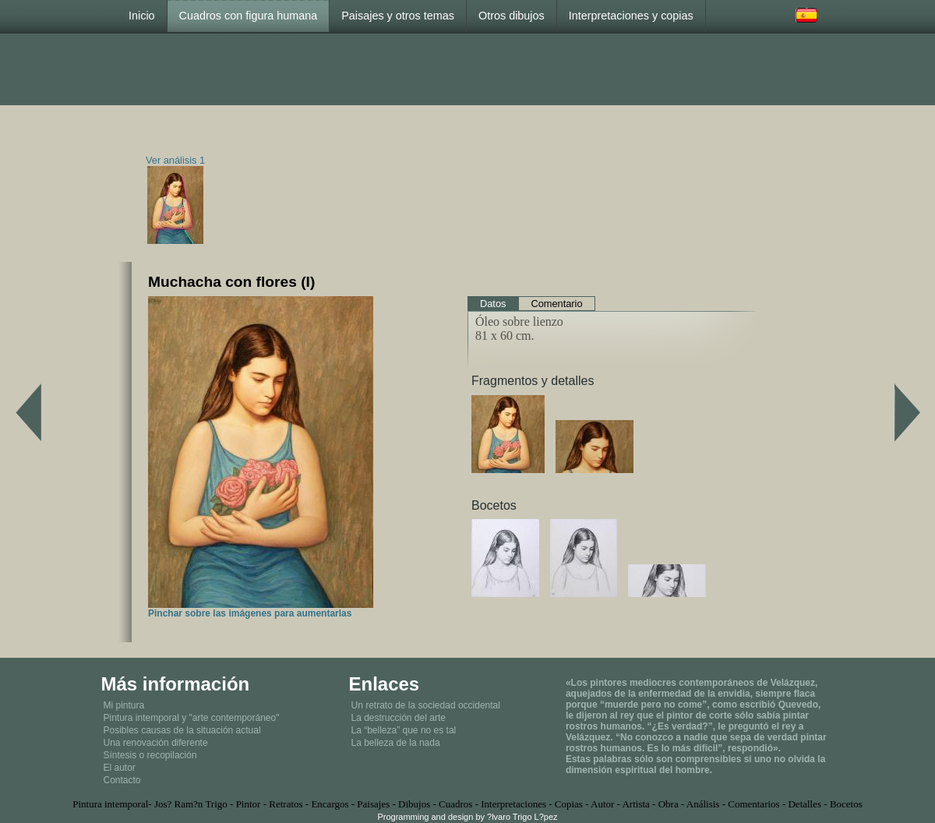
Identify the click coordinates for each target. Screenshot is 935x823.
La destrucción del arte (398, 717)
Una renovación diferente (156, 742)
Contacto (122, 780)
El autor (120, 767)
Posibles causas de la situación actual (182, 730)
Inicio (142, 15)
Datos (493, 303)
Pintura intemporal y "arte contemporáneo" (192, 717)
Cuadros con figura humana (248, 15)
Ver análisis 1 (175, 160)
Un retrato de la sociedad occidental (425, 705)
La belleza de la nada (395, 742)
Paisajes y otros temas (397, 15)
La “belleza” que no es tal (403, 730)
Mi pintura (124, 705)
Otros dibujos (511, 15)
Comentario (556, 303)
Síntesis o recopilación (150, 755)
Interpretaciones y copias (631, 15)
